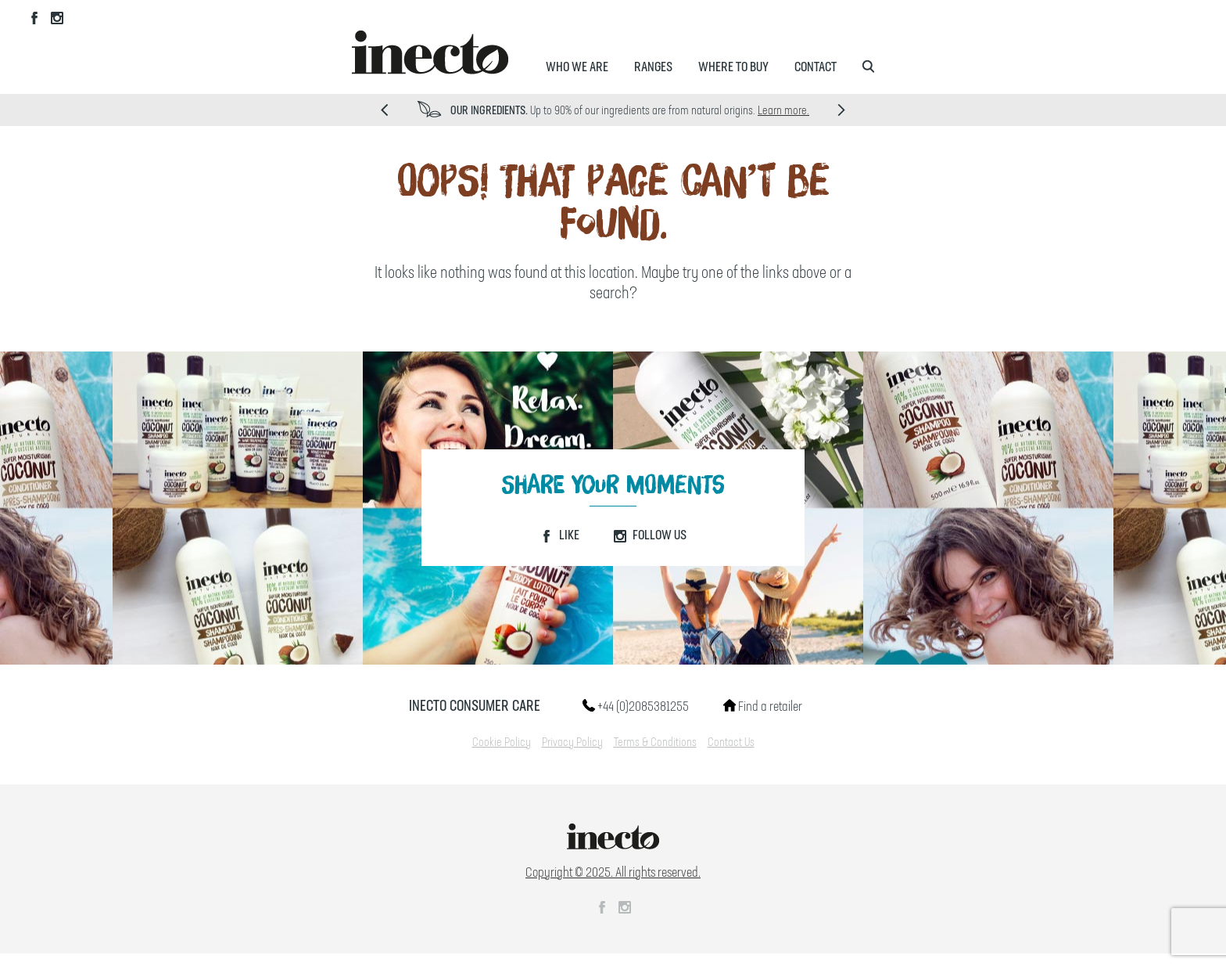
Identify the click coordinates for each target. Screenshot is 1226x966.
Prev (384, 110)
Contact (815, 67)
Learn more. (783, 111)
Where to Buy (733, 67)
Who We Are (577, 67)
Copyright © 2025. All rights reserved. (613, 873)
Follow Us (650, 535)
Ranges (653, 67)
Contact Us (731, 743)
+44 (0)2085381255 (636, 707)
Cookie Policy (501, 743)
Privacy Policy (572, 743)
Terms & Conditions (655, 743)
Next (842, 110)
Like (559, 535)
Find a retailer (762, 707)
